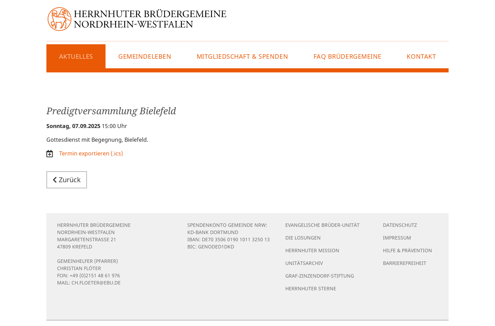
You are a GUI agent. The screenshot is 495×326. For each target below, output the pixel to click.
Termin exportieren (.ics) (90, 153)
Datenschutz (400, 225)
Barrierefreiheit (404, 263)
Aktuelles (76, 56)
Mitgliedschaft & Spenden (242, 56)
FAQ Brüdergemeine (348, 56)
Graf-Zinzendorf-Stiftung (319, 275)
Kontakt (421, 56)
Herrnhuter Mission (312, 250)
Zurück (67, 179)
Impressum (397, 237)
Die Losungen (303, 237)
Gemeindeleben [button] (144, 56)
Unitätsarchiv (304, 263)
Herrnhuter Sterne (310, 288)
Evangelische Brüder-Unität (322, 225)
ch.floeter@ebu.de (96, 282)
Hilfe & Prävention (407, 250)
